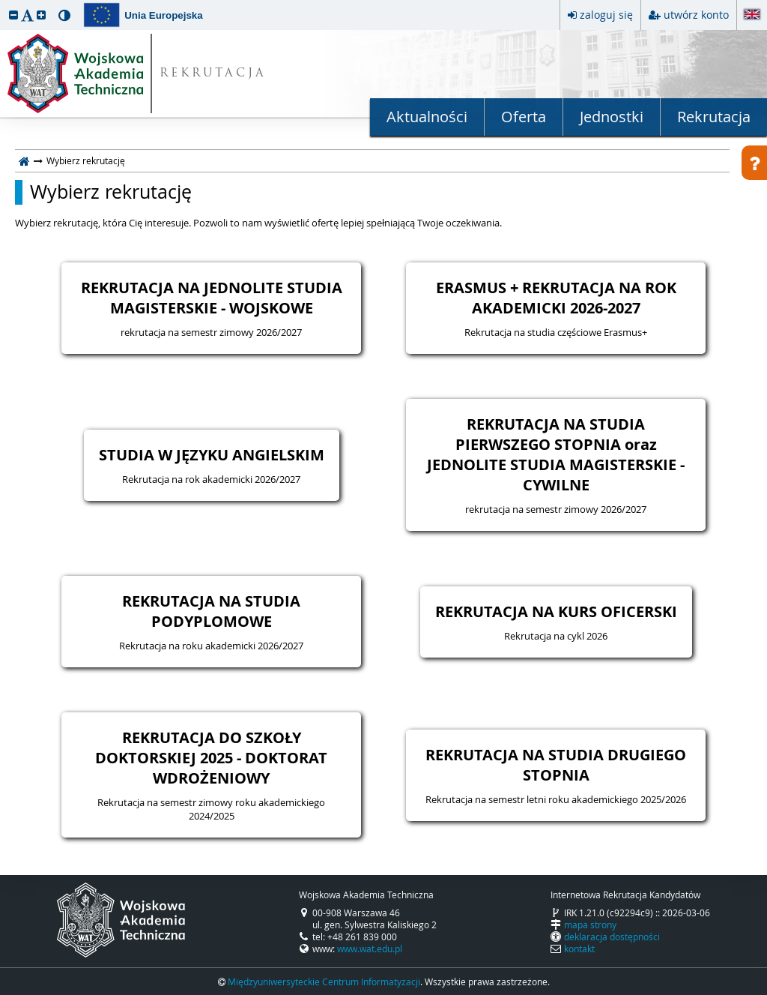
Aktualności (426, 116)
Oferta (523, 116)
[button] (13, 14)
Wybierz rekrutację (111, 192)
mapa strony (590, 925)
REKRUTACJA (213, 73)
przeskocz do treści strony (3, 3)
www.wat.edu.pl (369, 949)
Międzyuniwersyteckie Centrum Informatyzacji (324, 982)
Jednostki (611, 116)
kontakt (579, 949)
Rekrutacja (714, 116)
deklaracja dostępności (612, 937)
